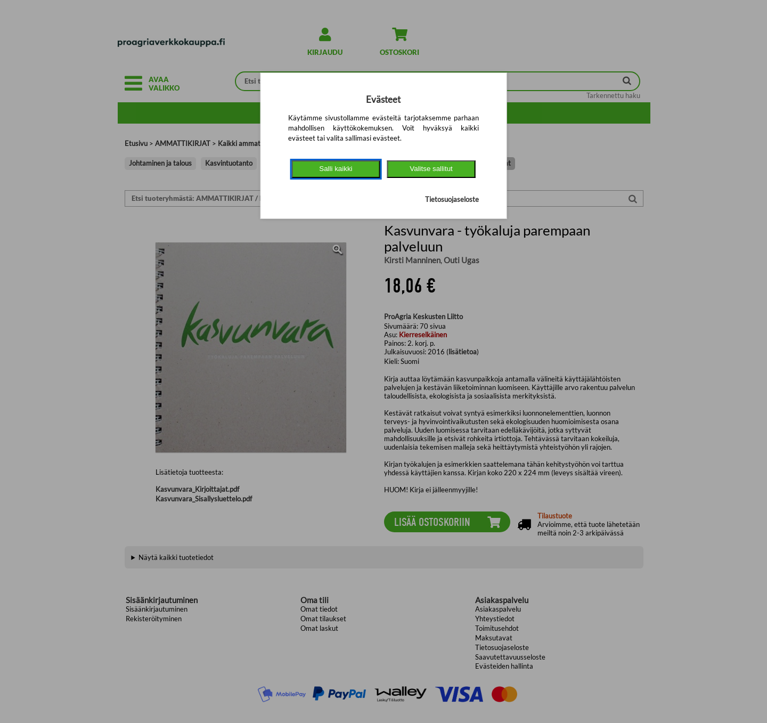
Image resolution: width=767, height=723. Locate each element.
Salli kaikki (335, 169)
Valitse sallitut (431, 169)
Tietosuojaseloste (452, 199)
